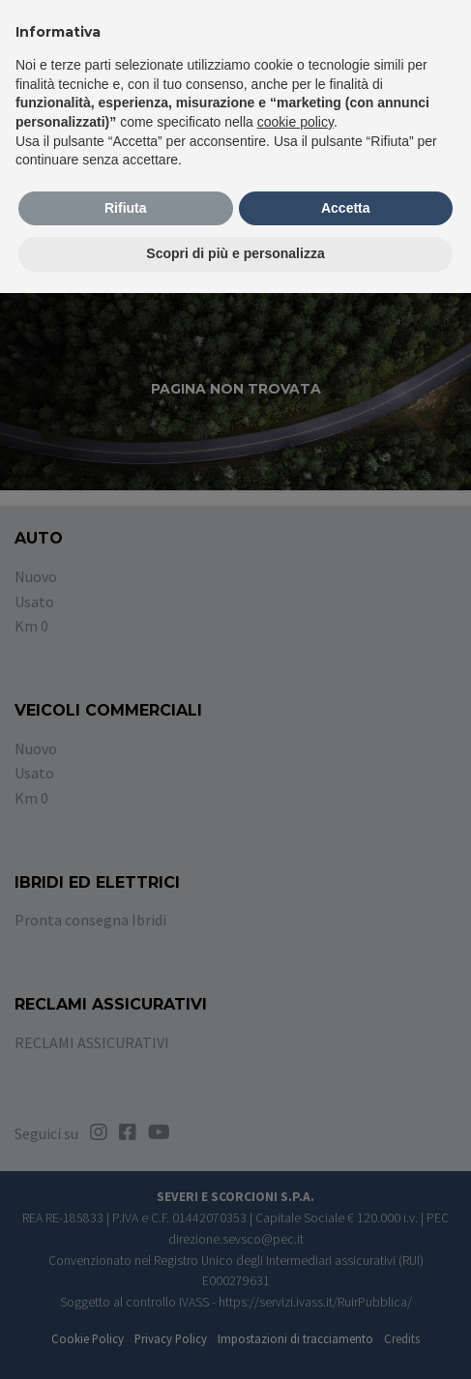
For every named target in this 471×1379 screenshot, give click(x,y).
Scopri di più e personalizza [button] (235, 253)
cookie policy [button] (295, 122)
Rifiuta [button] (125, 208)
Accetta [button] (345, 208)
